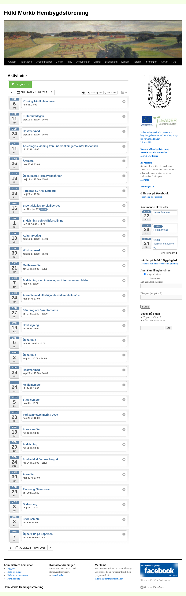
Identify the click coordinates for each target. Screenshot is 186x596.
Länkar (125, 61)
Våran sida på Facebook (151, 197)
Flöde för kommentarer (17, 575)
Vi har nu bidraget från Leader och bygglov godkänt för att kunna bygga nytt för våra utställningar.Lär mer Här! (159, 135)
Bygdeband (111, 61)
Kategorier (20, 84)
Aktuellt (12, 61)
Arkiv (69, 61)
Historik (137, 61)
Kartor (164, 61)
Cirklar (59, 61)
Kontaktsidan (58, 575)
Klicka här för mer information (109, 578)
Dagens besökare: (151, 317)
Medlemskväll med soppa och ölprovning (159, 263)
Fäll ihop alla (95, 92)
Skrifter (97, 61)
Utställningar (83, 61)
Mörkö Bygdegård (149, 156)
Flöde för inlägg (14, 572)
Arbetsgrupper (44, 61)
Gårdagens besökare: (153, 320)
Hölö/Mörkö (26, 61)
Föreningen (151, 61)
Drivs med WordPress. (154, 587)
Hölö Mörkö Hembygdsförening (46, 13)
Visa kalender (169, 253)
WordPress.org (13, 578)
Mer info (144, 179)
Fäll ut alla (111, 92)
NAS (174, 61)
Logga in (11, 568)
